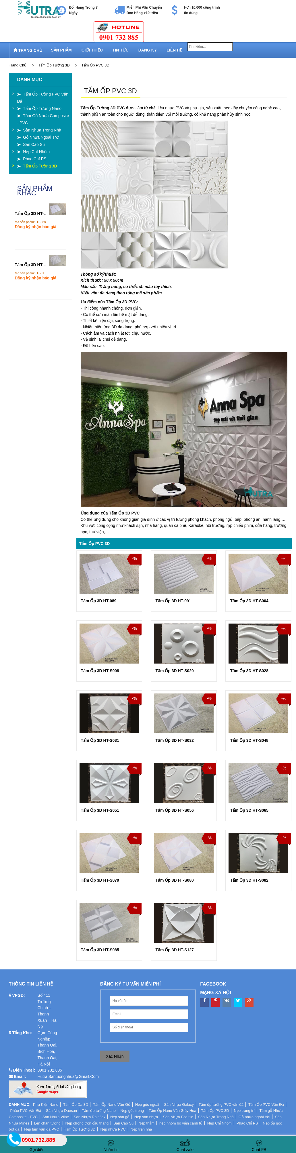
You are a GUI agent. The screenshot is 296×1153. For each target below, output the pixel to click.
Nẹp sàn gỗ (119, 1117)
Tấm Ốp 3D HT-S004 (249, 601)
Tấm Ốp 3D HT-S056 (174, 810)
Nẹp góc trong (132, 1110)
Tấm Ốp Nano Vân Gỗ (111, 1104)
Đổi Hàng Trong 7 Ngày (83, 10)
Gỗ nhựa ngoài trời (254, 1117)
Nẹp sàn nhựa (146, 1117)
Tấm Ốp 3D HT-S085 (100, 950)
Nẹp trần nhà (141, 1129)
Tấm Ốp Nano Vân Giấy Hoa (172, 1110)
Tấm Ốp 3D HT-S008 (100, 670)
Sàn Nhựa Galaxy (179, 1104)
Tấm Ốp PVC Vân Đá (266, 1104)
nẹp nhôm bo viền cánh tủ (180, 1123)
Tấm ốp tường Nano (99, 1110)
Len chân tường (47, 1123)
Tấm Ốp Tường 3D (54, 65)
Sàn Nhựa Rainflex (89, 1117)
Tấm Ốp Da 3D (75, 1104)
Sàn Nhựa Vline (55, 1117)
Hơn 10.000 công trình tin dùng (202, 10)
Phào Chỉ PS (247, 1123)
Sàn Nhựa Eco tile (178, 1117)
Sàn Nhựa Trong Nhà (216, 1117)
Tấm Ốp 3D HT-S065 (249, 810)
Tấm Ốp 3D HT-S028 (249, 670)
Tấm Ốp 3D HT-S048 (249, 740)
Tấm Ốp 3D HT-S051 (100, 810)
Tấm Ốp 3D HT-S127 (174, 950)
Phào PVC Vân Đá (25, 1110)
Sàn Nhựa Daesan (61, 1110)
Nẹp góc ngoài (147, 1104)
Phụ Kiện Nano (45, 1104)
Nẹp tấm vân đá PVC (41, 1129)
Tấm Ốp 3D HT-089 (99, 601)
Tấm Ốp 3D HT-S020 (174, 670)
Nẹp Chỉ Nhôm (219, 1123)
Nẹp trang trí (244, 1110)
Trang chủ (18, 65)
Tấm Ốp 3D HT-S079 (100, 880)
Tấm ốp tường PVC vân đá (221, 1104)
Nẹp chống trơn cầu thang (87, 1123)
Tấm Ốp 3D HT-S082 (249, 880)
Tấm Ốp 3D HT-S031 (100, 740)
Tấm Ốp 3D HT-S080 (174, 880)
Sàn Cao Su (123, 1123)
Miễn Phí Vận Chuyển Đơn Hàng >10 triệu (144, 10)
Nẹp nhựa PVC (112, 1129)
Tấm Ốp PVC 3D (95, 65)
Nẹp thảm (146, 1123)
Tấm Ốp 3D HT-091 (173, 601)
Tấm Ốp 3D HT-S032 (174, 740)
